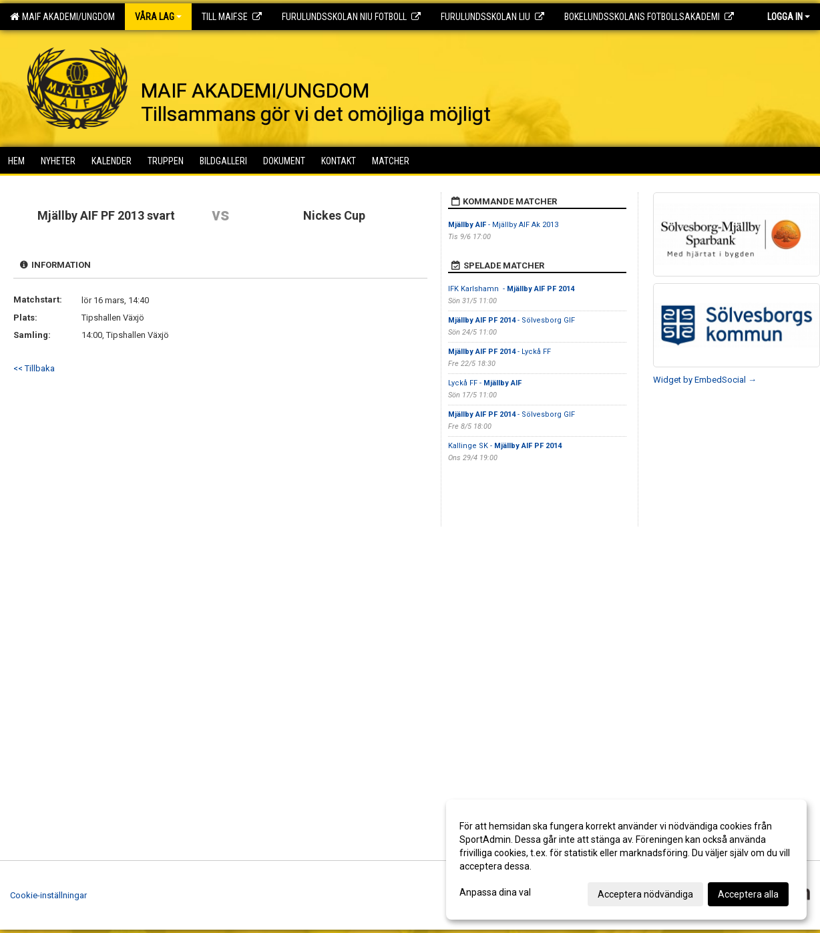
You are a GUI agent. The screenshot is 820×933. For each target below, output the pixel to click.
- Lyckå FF (499, 351)
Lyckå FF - (485, 383)
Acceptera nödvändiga (645, 894)
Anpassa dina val (495, 892)
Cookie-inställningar (48, 895)
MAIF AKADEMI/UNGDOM (62, 16)
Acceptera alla (748, 894)
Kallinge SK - (505, 445)
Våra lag (158, 16)
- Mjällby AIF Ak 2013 (503, 224)
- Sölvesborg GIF (511, 320)
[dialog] (626, 859)
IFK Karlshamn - (511, 289)
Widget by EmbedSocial (705, 380)
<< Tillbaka (34, 368)
